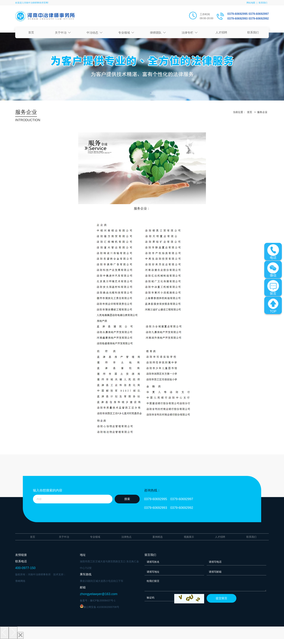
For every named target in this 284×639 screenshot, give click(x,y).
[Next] (13, 633)
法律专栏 (190, 32)
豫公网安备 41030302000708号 (99, 606)
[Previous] (4, 633)
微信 (273, 269)
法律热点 (126, 536)
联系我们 (263, 2)
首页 (31, 32)
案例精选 (158, 536)
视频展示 (189, 536)
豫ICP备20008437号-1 (102, 600)
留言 (273, 287)
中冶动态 (95, 32)
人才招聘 (221, 32)
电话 (273, 251)
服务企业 (262, 112)
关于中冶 (63, 32)
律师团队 (158, 32)
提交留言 (221, 598)
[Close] (20, 635)
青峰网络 (20, 581)
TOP (273, 305)
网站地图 (251, 2)
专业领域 (126, 32)
